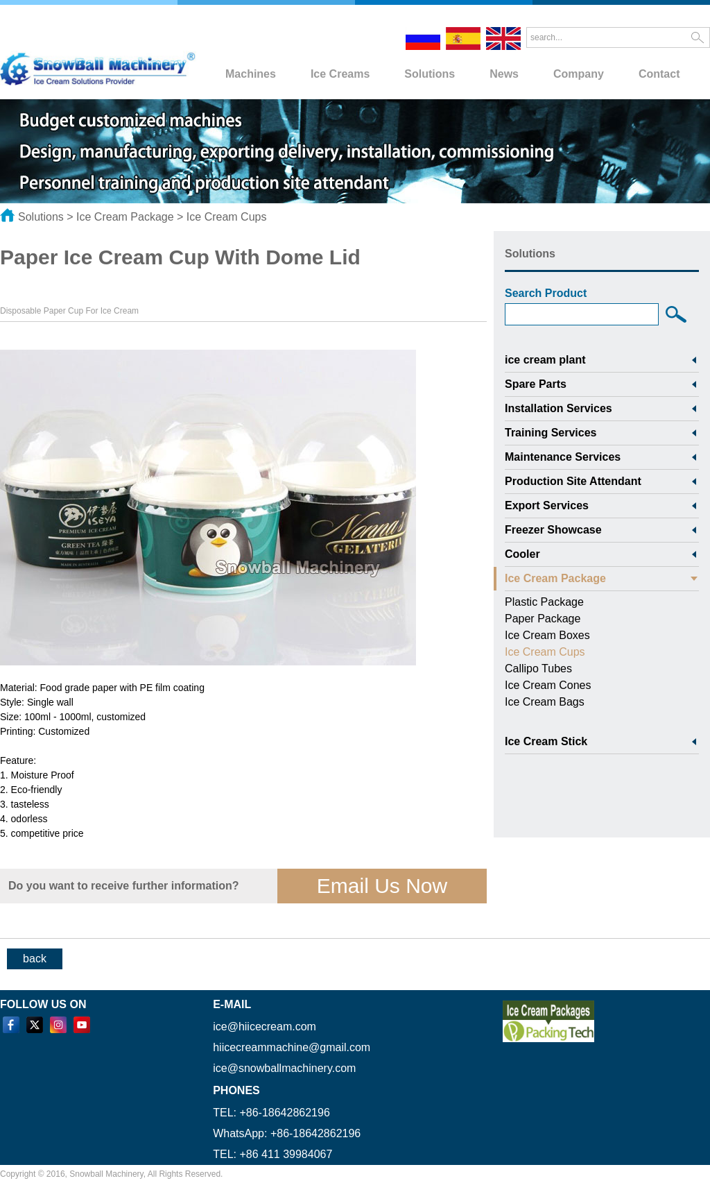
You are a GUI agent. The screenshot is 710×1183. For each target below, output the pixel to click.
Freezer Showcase (553, 530)
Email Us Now (382, 885)
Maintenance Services (563, 457)
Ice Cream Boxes (547, 635)
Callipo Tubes (538, 668)
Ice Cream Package (125, 217)
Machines (250, 74)
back (34, 958)
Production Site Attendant (573, 481)
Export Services (547, 505)
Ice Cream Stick (546, 741)
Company (578, 74)
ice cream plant (545, 360)
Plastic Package (544, 602)
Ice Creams (340, 74)
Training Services (551, 433)
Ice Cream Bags (545, 702)
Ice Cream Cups (227, 217)
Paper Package (542, 618)
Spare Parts (535, 384)
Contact (659, 74)
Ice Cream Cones (548, 685)
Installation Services (558, 408)
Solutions (429, 74)
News (504, 74)
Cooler (522, 554)
